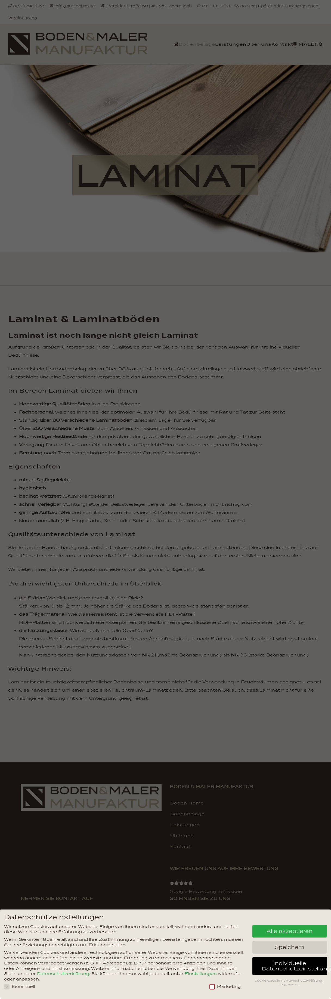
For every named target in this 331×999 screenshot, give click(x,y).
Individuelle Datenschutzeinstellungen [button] (294, 966)
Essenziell (19, 986)
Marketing (225, 986)
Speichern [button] (289, 947)
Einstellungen (201, 973)
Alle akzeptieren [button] (290, 931)
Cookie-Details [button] (268, 980)
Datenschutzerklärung (63, 973)
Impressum (289, 984)
